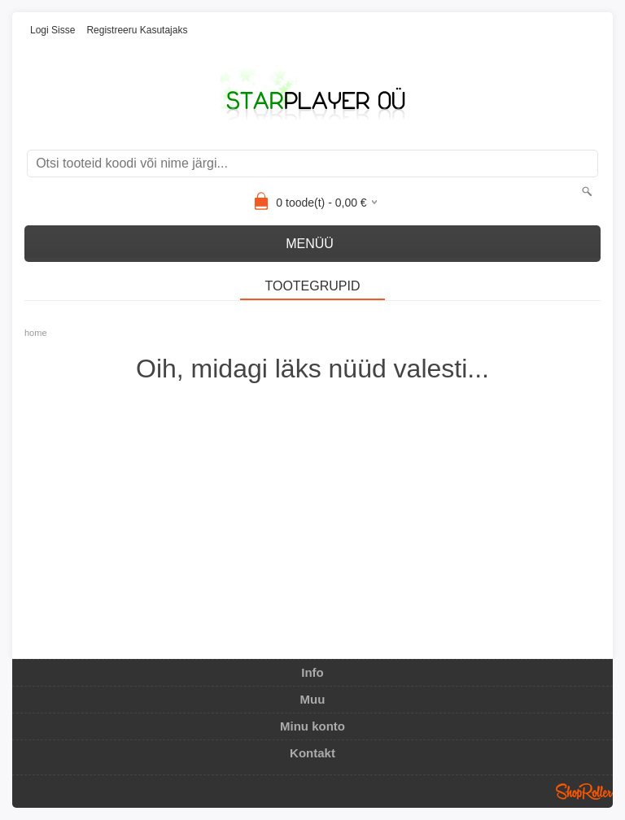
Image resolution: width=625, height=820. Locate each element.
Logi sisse (52, 30)
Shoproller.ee (584, 791)
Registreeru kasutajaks (136, 30)
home (35, 333)
